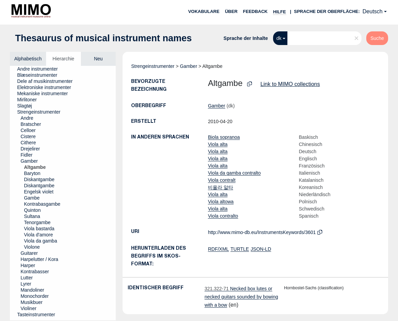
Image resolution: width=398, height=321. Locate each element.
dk (279, 38)
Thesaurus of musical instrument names (103, 38)
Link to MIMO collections (290, 84)
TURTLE (239, 249)
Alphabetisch (28, 58)
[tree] (63, 193)
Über (231, 11)
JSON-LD (261, 249)
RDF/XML (218, 249)
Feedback (255, 11)
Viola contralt (222, 180)
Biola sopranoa (224, 137)
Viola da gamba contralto (234, 173)
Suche (377, 38)
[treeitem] (40, 69)
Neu (98, 58)
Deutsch (373, 11)
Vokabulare (203, 11)
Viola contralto (223, 216)
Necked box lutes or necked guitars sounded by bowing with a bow (241, 297)
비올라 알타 (220, 187)
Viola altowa (220, 201)
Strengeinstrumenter (152, 66)
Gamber (188, 66)
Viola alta (217, 144)
